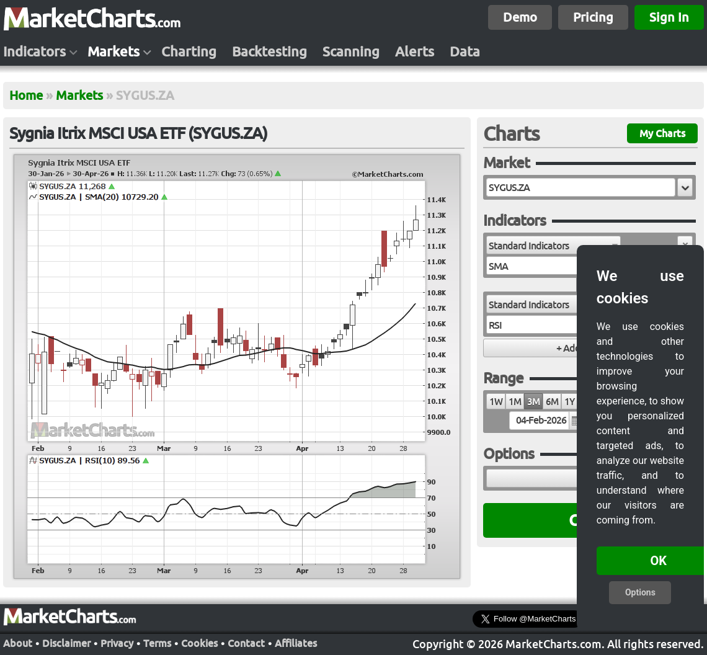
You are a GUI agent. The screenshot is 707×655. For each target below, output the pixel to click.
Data (465, 51)
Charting (188, 51)
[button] (685, 187)
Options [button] (640, 592)
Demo (520, 17)
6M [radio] (552, 401)
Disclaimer (66, 643)
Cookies (199, 643)
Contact (246, 643)
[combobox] (553, 245)
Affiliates (296, 643)
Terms (157, 643)
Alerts (414, 51)
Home (26, 95)
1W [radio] (495, 401)
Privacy (116, 643)
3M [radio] (533, 401)
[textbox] (580, 187)
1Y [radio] (569, 401)
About (17, 643)
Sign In (669, 17)
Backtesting (269, 51)
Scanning (351, 51)
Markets (113, 51)
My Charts (662, 133)
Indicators (34, 51)
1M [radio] (515, 401)
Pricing (593, 17)
